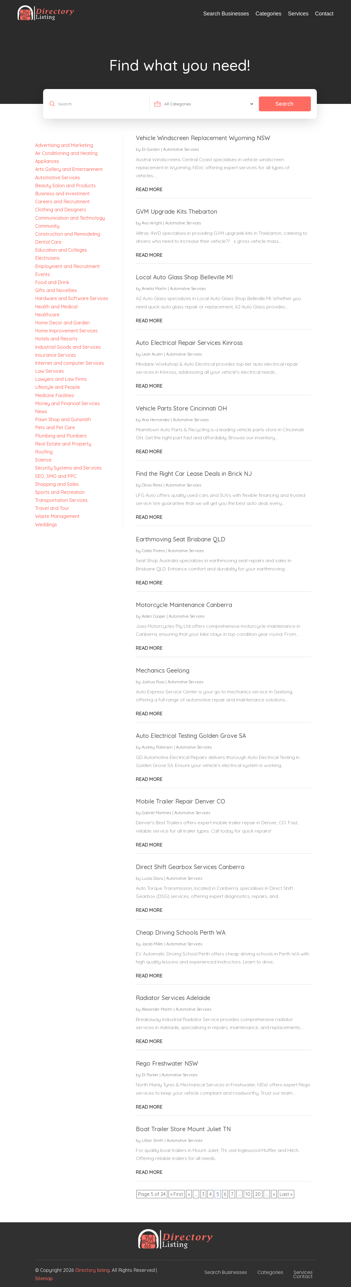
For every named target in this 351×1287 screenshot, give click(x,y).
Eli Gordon (151, 149)
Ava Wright (152, 223)
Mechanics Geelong (162, 670)
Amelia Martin (154, 288)
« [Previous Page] (189, 1194)
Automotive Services (181, 149)
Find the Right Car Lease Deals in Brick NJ (194, 473)
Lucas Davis (152, 878)
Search (284, 103)
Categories (268, 14)
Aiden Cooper (154, 616)
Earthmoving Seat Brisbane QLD (180, 539)
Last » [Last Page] (286, 1194)
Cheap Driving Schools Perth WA (181, 932)
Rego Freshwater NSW (167, 1063)
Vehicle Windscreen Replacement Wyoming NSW (203, 138)
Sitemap (44, 1278)
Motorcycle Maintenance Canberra (184, 604)
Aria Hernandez (156, 419)
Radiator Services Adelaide (173, 997)
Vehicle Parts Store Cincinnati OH (181, 408)
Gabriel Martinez (156, 812)
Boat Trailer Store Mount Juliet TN (183, 1129)
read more (149, 189)
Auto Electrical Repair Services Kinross (189, 342)
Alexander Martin (157, 1009)
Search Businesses (226, 14)
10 (247, 1194)
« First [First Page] (176, 1194)
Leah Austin (152, 354)
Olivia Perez (152, 485)
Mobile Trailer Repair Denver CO (180, 801)
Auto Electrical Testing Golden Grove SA (191, 735)
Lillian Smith (152, 1140)
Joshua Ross (153, 681)
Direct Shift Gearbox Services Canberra (190, 867)
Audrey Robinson (157, 747)
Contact (324, 14)
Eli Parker (150, 1074)
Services (298, 14)
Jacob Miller (152, 944)
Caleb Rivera (153, 550)
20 (258, 1194)
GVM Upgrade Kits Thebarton (176, 211)
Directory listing (92, 1270)
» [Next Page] (274, 1194)
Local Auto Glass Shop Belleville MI (184, 277)
